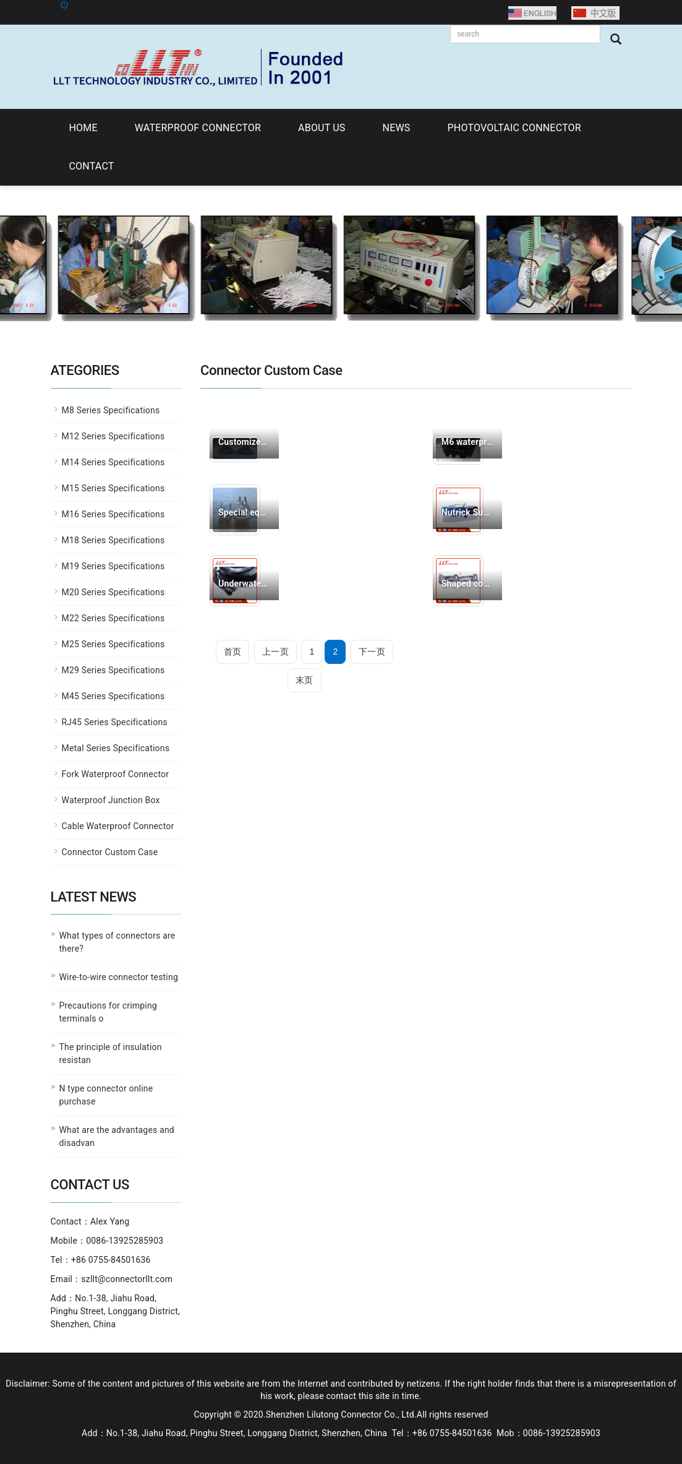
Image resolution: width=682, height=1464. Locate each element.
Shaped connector (467, 583)
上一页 (275, 652)
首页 (232, 652)
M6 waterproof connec (467, 442)
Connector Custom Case (110, 852)
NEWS (397, 128)
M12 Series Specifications (113, 436)
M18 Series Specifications (113, 540)
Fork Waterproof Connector (115, 774)
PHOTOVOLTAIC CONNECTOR (514, 128)
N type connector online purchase (106, 1094)
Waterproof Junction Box (111, 800)
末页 (304, 680)
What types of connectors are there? (117, 942)
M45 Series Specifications (113, 696)
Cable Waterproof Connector (118, 826)
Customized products (244, 442)
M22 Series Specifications (113, 618)
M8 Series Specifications (111, 410)
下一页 (372, 652)
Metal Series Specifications (116, 748)
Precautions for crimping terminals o (108, 1012)
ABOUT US (321, 128)
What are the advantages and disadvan (116, 1136)
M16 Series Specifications (113, 514)
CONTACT (91, 166)
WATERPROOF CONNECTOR (198, 128)
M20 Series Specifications (113, 592)
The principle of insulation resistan (110, 1053)
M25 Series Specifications (113, 644)
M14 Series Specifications (113, 462)
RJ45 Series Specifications (115, 722)
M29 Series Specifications (113, 670)
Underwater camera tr (244, 583)
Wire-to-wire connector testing (118, 977)
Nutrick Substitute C (467, 512)
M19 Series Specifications (113, 566)
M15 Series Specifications (113, 488)
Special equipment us (244, 512)
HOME (83, 128)
